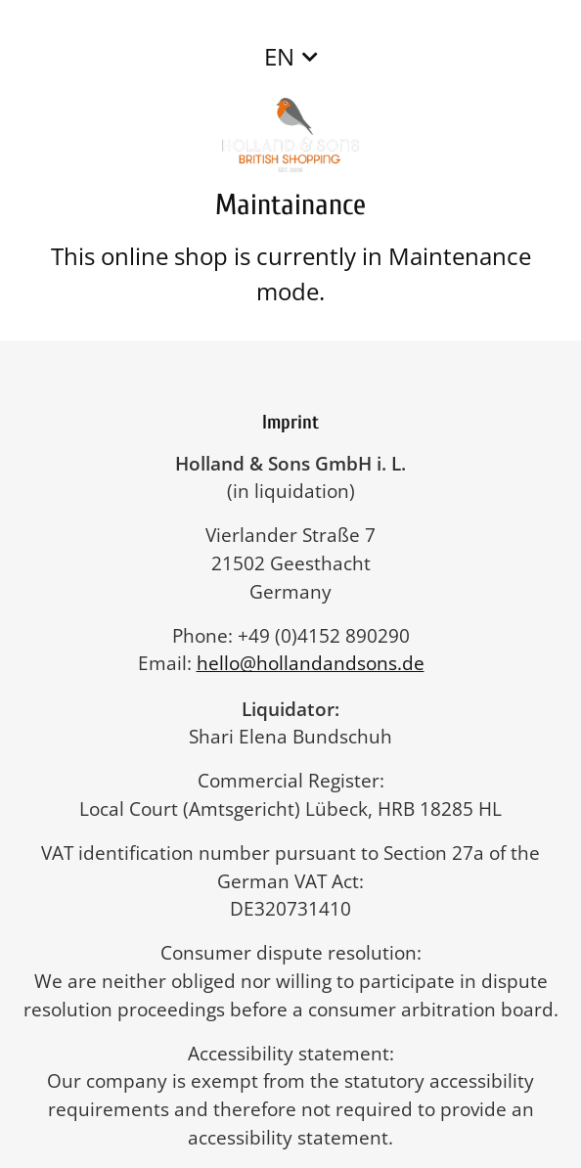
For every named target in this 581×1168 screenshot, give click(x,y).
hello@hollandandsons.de (320, 663)
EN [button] (279, 56)
